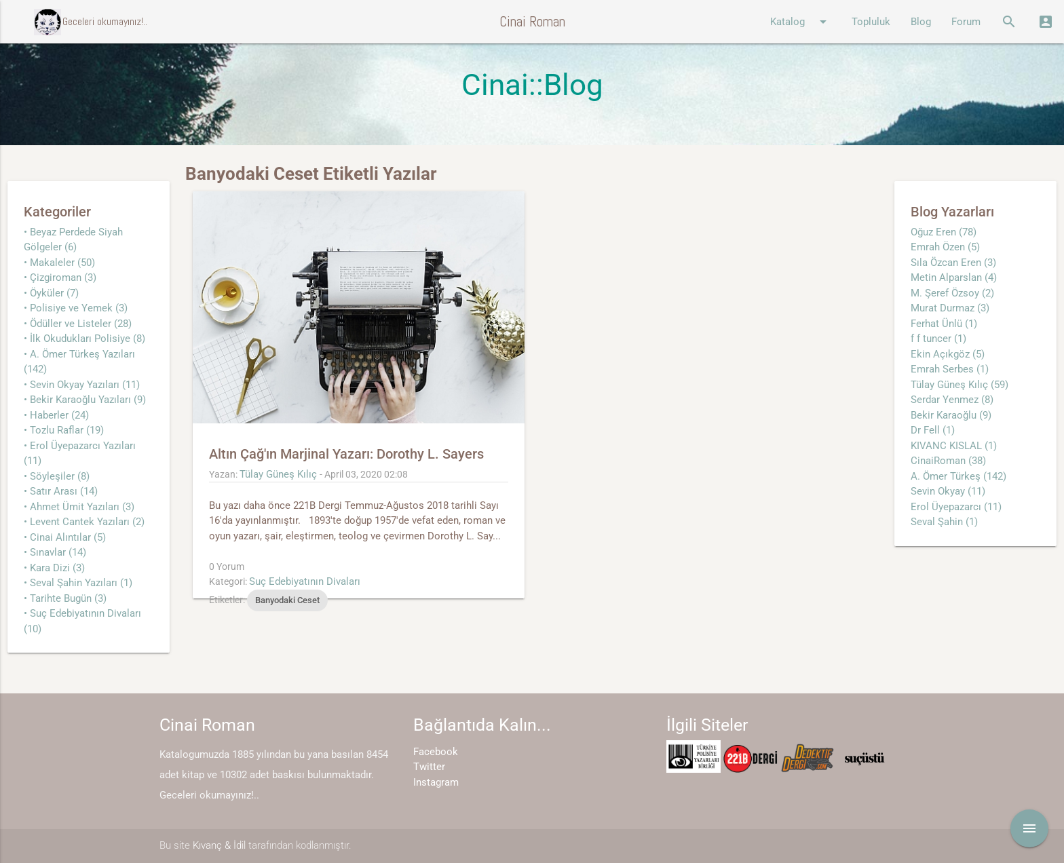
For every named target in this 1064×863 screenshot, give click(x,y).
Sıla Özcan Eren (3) (953, 262)
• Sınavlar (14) (55, 552)
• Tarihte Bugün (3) (65, 598)
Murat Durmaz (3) (950, 308)
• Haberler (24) (56, 415)
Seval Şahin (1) (944, 522)
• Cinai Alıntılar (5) (65, 537)
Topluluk (871, 22)
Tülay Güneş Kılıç (278, 474)
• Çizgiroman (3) (60, 277)
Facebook (435, 752)
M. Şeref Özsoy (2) (952, 293)
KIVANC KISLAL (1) (954, 446)
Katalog (800, 21)
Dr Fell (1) (933, 430)
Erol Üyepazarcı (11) (956, 507)
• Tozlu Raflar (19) (64, 430)
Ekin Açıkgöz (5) (948, 354)
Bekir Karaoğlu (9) (951, 415)
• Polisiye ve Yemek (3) (76, 308)
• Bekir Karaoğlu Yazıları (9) (85, 400)
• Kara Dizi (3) (54, 568)
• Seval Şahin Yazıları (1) (78, 583)
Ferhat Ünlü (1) (944, 324)
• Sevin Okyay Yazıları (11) (82, 385)
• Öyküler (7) (51, 293)
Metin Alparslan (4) (954, 277)
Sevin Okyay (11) (948, 491)
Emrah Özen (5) (945, 247)
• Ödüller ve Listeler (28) (78, 324)
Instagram (436, 782)
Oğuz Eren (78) (943, 232)
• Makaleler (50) (59, 262)
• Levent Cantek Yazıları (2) (84, 522)
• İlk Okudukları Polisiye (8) (84, 338)
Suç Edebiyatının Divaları (304, 581)
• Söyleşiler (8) (57, 476)
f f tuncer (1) (938, 338)
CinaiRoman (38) (948, 461)
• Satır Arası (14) (61, 491)
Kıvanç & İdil (219, 845)
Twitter (429, 767)
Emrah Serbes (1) (950, 369)
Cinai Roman (532, 21)
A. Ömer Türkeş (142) (958, 476)
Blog (921, 22)
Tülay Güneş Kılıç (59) (959, 385)
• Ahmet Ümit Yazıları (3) (79, 507)
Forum (966, 22)
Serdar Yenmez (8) (952, 400)
